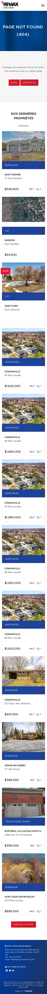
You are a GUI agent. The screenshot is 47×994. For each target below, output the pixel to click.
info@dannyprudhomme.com (22, 959)
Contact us (29, 83)
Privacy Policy (18, 985)
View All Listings (23, 924)
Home (14, 83)
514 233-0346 (15, 957)
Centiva (28, 991)
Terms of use (30, 985)
